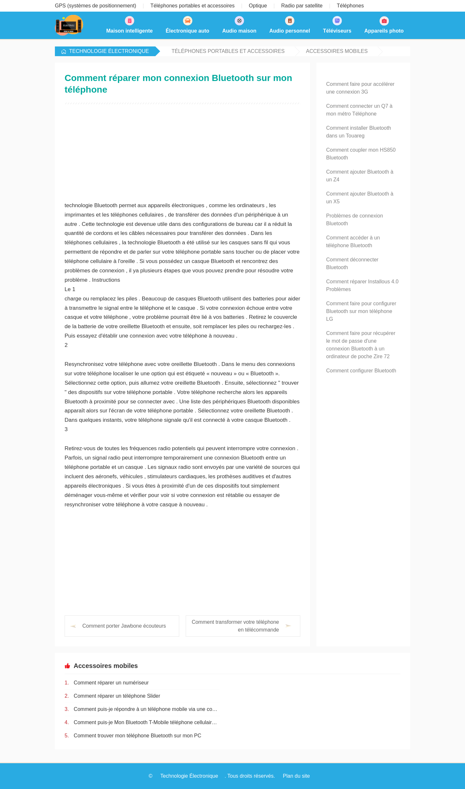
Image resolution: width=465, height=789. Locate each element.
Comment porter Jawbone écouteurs (124, 626)
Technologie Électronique (109, 51)
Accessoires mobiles (337, 51)
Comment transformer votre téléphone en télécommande (235, 625)
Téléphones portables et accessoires (227, 51)
